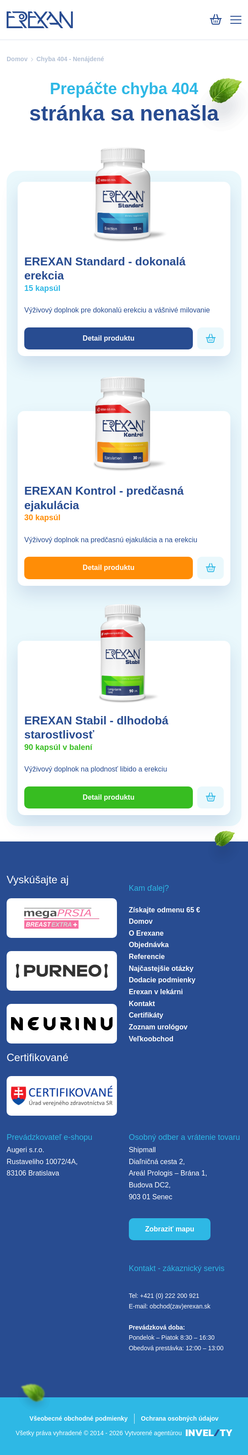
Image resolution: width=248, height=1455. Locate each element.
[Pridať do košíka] (211, 339)
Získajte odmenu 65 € (164, 910)
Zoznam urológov (158, 1027)
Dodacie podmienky (162, 980)
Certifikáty (146, 1015)
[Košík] (216, 20)
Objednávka (149, 944)
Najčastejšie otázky (161, 968)
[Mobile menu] (235, 20)
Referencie (147, 956)
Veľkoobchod (151, 1039)
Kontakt (142, 1003)
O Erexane (146, 933)
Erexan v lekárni (156, 992)
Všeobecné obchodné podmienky (79, 1418)
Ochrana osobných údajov (179, 1418)
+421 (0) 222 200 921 (169, 1295)
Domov (17, 58)
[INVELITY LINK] (209, 1433)
